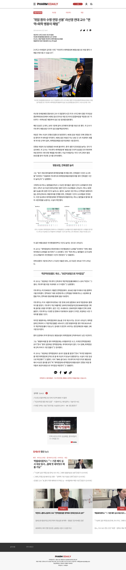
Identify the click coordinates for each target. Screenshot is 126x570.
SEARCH (91, 4)
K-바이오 (60, 457)
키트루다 (68, 12)
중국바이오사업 (51, 457)
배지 (34, 457)
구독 (78, 4)
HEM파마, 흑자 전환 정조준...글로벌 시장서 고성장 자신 (53, 528)
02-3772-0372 (67, 561)
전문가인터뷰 (38, 12)
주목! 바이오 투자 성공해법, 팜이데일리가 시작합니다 (63, 437)
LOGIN (86, 4)
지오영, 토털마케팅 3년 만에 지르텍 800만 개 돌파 (50, 397)
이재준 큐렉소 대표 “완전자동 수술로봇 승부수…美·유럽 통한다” (55, 405)
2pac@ (41, 393)
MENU (34, 4)
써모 (65, 457)
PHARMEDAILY (45, 4)
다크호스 (63, 508)
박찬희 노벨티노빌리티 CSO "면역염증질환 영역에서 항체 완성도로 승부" (59, 513)
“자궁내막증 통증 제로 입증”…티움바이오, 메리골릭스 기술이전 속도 (56, 401)
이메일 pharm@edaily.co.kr (83, 561)
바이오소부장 (41, 457)
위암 (82, 12)
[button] (90, 497)
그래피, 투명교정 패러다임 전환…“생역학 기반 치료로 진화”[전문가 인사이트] (59, 476)
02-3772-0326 (47, 561)
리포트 (122, 508)
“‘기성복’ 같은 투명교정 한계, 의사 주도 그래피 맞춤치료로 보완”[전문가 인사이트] (61, 472)
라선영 (54, 12)
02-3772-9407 (60, 561)
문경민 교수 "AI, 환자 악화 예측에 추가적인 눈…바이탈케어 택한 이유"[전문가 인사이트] (63, 480)
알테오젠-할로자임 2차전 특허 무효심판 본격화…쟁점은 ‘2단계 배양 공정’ (59, 520)
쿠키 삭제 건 (29, 547)
